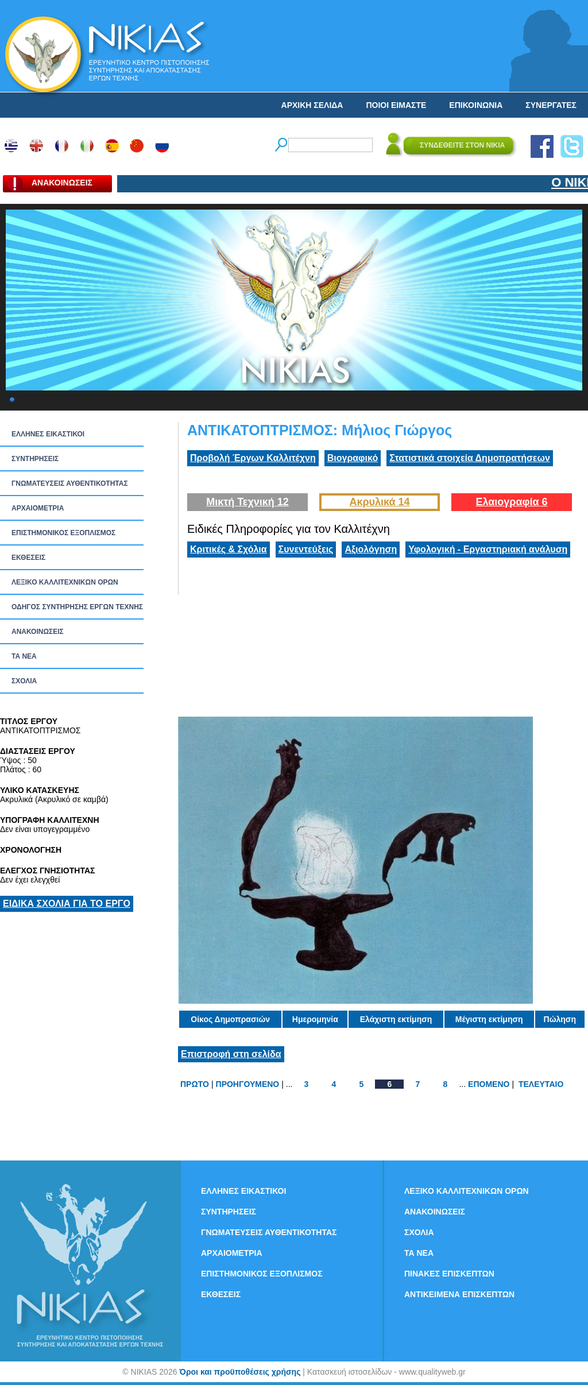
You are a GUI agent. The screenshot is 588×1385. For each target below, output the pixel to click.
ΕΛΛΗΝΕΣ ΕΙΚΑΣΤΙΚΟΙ (47, 434)
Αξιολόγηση (371, 549)
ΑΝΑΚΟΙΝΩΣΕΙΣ (37, 632)
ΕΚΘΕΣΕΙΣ (28, 558)
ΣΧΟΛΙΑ (24, 681)
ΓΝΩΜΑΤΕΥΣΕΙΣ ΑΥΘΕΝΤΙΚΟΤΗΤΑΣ (69, 483)
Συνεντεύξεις (306, 549)
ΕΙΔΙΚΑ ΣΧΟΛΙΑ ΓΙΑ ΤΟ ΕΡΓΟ (66, 903)
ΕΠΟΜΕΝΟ (488, 1084)
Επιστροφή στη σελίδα (231, 1054)
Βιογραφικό (352, 458)
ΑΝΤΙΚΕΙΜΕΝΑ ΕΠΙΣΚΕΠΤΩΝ (459, 1294)
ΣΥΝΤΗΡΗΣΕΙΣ (35, 459)
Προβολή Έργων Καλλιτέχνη (253, 458)
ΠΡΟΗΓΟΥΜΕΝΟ (248, 1084)
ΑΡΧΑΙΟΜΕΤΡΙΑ (37, 508)
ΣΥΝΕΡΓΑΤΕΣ (551, 105)
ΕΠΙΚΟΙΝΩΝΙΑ (475, 105)
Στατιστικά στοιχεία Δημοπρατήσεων (469, 458)
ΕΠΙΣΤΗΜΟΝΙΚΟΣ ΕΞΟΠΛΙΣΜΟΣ (63, 533)
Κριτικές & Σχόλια (228, 549)
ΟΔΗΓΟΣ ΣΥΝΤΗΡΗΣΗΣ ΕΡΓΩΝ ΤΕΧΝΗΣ (77, 607)
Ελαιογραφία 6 (511, 502)
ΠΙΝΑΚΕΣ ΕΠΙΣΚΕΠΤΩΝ (449, 1273)
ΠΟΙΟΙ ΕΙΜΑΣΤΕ (396, 105)
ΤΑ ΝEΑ (24, 656)
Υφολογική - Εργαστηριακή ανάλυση (487, 549)
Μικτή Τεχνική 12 (247, 502)
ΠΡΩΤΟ (194, 1084)
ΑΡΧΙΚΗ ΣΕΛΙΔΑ (312, 105)
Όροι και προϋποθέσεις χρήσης (239, 1371)
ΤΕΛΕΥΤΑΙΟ (541, 1084)
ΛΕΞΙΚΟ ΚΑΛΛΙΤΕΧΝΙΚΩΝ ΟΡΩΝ (64, 582)
